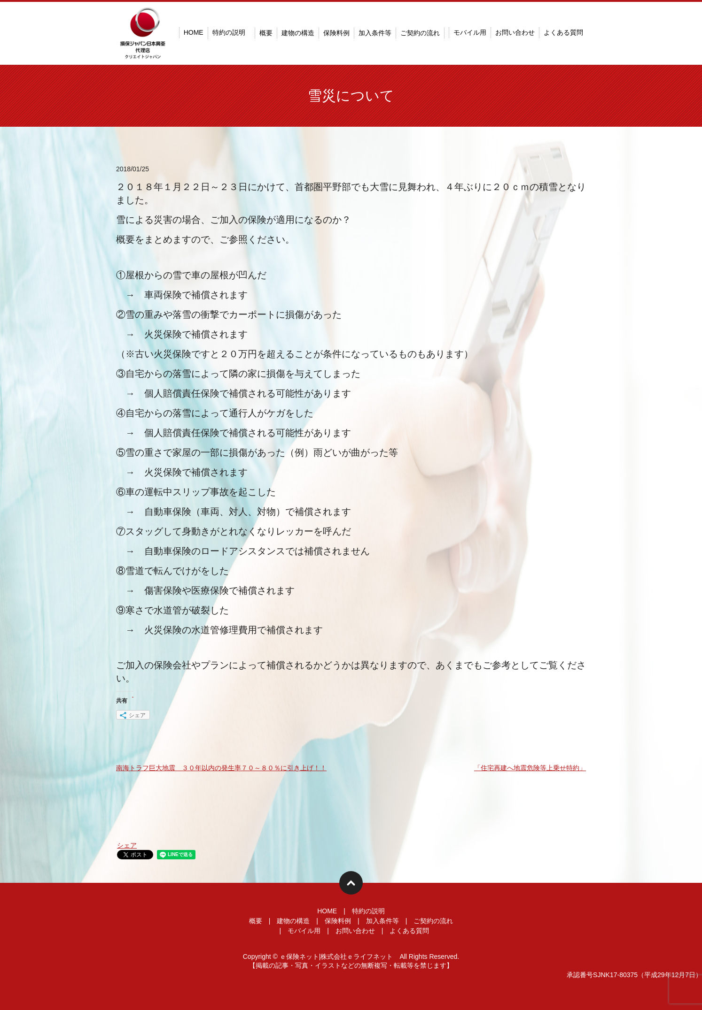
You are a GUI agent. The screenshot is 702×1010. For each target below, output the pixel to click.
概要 (266, 33)
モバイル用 (469, 32)
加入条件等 (375, 33)
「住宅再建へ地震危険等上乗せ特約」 (530, 768)
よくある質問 (563, 32)
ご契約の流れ (420, 33)
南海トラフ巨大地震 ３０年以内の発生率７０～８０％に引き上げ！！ (221, 768)
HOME (193, 32)
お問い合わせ (515, 32)
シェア (127, 845)
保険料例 (336, 33)
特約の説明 (228, 32)
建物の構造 (297, 33)
